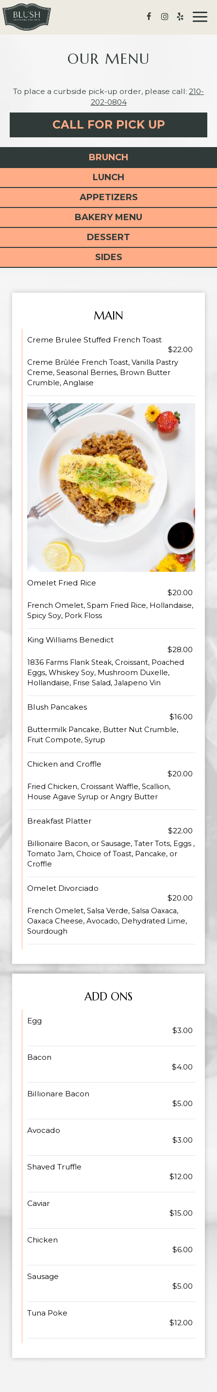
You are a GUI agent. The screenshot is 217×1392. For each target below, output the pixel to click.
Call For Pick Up (108, 125)
